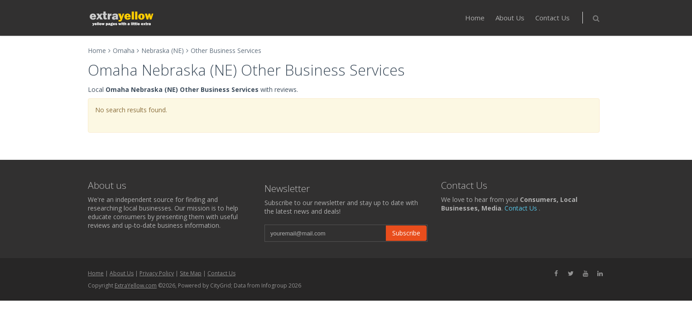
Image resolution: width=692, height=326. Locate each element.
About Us (509, 17)
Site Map (191, 273)
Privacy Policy (156, 273)
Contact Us (552, 17)
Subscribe (406, 233)
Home (475, 17)
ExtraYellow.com (136, 285)
